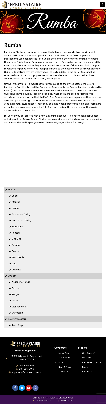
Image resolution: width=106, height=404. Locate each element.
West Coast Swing (21, 220)
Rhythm (12, 189)
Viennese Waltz (20, 306)
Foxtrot (16, 288)
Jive (14, 263)
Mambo (16, 202)
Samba (16, 245)
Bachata (16, 269)
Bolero (15, 251)
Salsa (15, 195)
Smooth (12, 275)
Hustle (15, 208)
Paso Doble (18, 257)
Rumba (16, 232)
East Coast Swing (21, 214)
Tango (15, 294)
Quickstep (17, 312)
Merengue (17, 226)
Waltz (15, 300)
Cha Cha (16, 238)
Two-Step (17, 325)
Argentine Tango (21, 282)
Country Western (17, 319)
